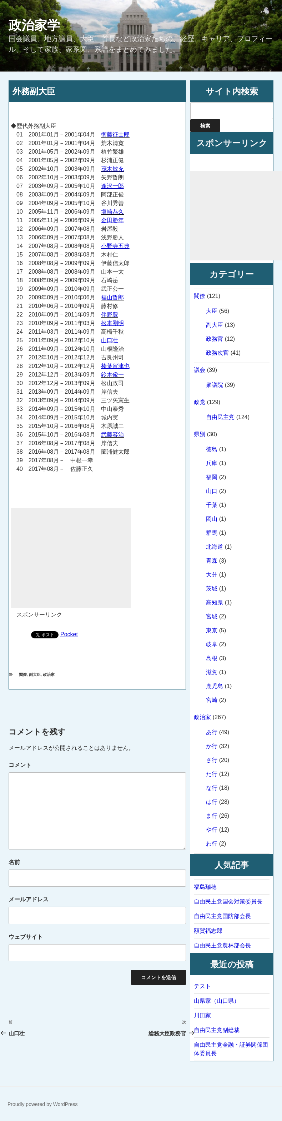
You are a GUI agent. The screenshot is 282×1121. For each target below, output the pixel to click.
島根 (211, 658)
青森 (211, 561)
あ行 (211, 732)
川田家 (202, 1015)
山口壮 (109, 340)
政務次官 (217, 353)
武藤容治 (112, 435)
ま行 (211, 816)
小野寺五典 (115, 246)
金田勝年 (112, 220)
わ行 (211, 844)
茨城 (211, 589)
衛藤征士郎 (115, 134)
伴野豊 (109, 315)
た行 (211, 774)
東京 (211, 630)
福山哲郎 (112, 297)
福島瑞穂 (205, 887)
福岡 (211, 477)
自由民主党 (220, 417)
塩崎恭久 (112, 212)
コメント (20, 765)
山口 (211, 491)
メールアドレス (29, 899)
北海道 (214, 547)
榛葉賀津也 (115, 366)
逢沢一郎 (112, 186)
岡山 (211, 519)
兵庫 (211, 463)
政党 (199, 402)
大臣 (211, 311)
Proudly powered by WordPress (42, 1104)
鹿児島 (214, 686)
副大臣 (35, 674)
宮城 (211, 616)
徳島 (211, 449)
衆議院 (214, 385)
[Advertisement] (71, 558)
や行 (211, 830)
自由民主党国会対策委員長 (228, 901)
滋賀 (211, 672)
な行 (211, 788)
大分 (211, 575)
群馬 (211, 533)
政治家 (49, 674)
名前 (14, 862)
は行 (211, 802)
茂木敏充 (112, 169)
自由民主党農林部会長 (222, 945)
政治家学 (34, 25)
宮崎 (211, 700)
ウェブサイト (26, 937)
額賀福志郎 (208, 931)
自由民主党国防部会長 (222, 916)
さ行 (211, 760)
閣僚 (23, 674)
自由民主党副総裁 (217, 1030)
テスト (202, 986)
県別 (199, 434)
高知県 (214, 602)
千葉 (211, 505)
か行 (211, 746)
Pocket (69, 634)
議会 (199, 370)
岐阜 (211, 644)
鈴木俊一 (112, 375)
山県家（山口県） (217, 1001)
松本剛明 (112, 323)
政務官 (214, 339)
